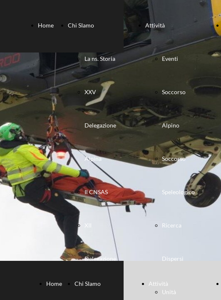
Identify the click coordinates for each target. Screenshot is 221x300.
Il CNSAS (96, 191)
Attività (155, 25)
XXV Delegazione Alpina (100, 125)
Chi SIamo (81, 25)
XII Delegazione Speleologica (100, 258)
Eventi (170, 58)
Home (46, 25)
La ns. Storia (99, 58)
